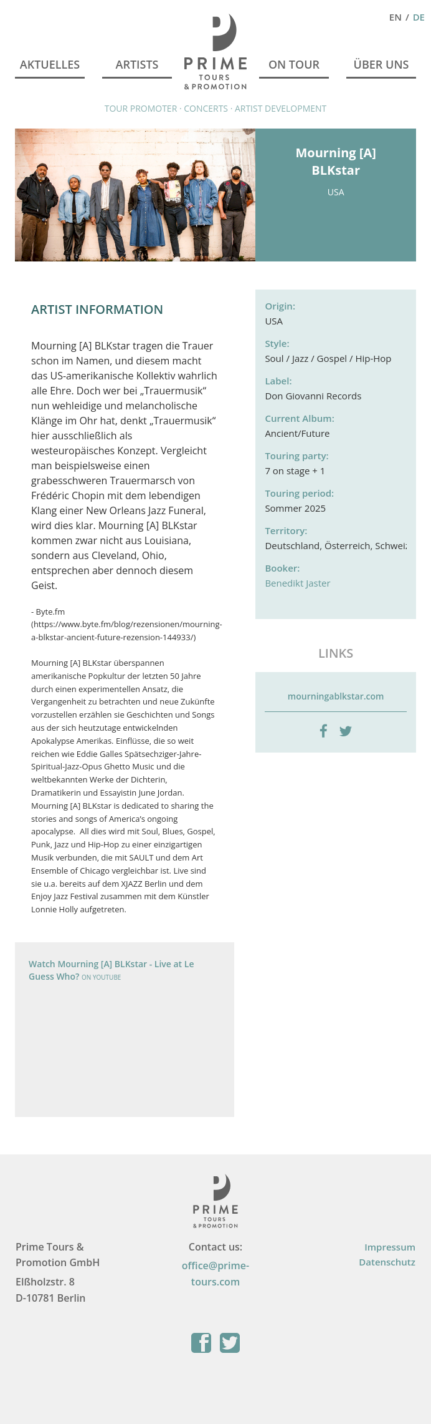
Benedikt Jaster (297, 583)
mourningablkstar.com (336, 696)
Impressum (389, 1247)
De (419, 17)
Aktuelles (50, 64)
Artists (136, 64)
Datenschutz (387, 1262)
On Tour (294, 64)
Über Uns (381, 64)
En (395, 17)
